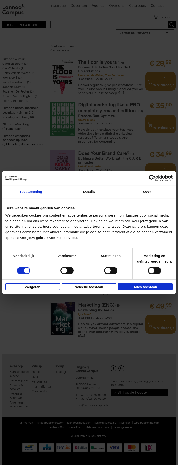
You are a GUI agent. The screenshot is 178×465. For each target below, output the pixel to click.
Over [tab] (147, 192)
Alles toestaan (145, 287)
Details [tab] (89, 192)
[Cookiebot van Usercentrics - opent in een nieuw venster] (152, 178)
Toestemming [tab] (31, 192)
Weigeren (32, 287)
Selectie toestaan (89, 287)
